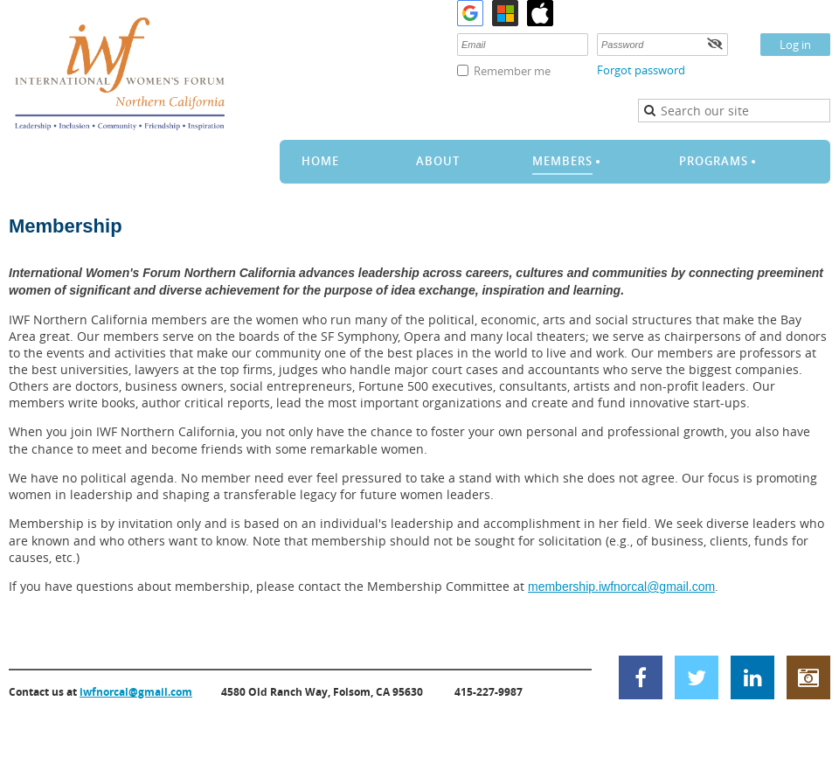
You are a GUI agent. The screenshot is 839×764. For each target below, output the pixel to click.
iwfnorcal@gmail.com (136, 691)
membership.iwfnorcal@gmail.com (621, 587)
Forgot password (641, 70)
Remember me (512, 71)
